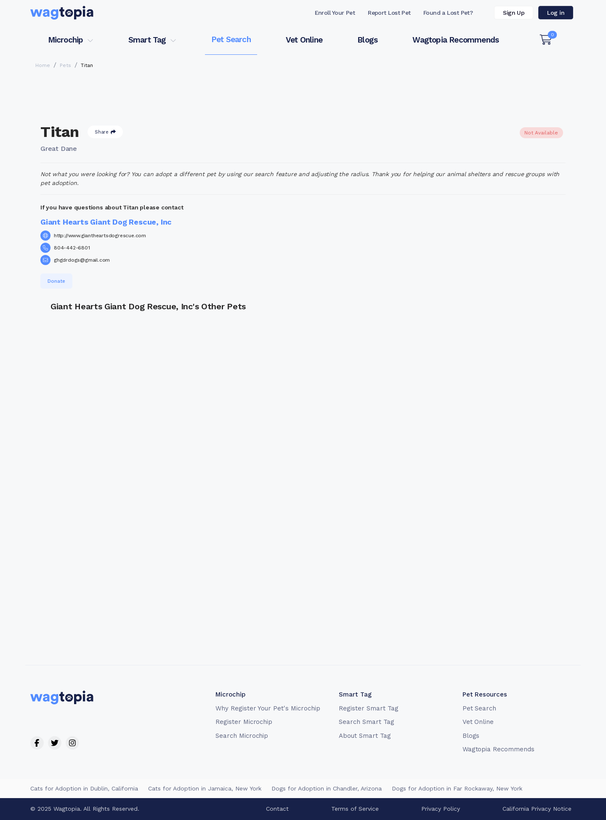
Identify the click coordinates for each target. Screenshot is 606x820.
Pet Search (231, 39)
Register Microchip (243, 722)
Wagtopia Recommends (455, 40)
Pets (65, 65)
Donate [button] (56, 281)
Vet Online (304, 40)
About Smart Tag (365, 736)
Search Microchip (241, 736)
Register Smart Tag (368, 708)
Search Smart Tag (366, 722)
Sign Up (513, 12)
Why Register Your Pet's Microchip (267, 708)
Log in (555, 12)
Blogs (367, 40)
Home (42, 65)
